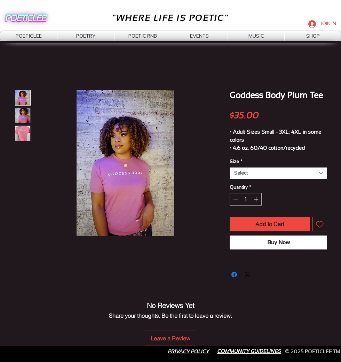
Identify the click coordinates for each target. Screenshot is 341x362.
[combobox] (278, 173)
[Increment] (257, 199)
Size (236, 161)
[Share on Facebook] (234, 274)
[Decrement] (235, 199)
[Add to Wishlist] (319, 224)
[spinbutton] (246, 199)
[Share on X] (247, 274)
